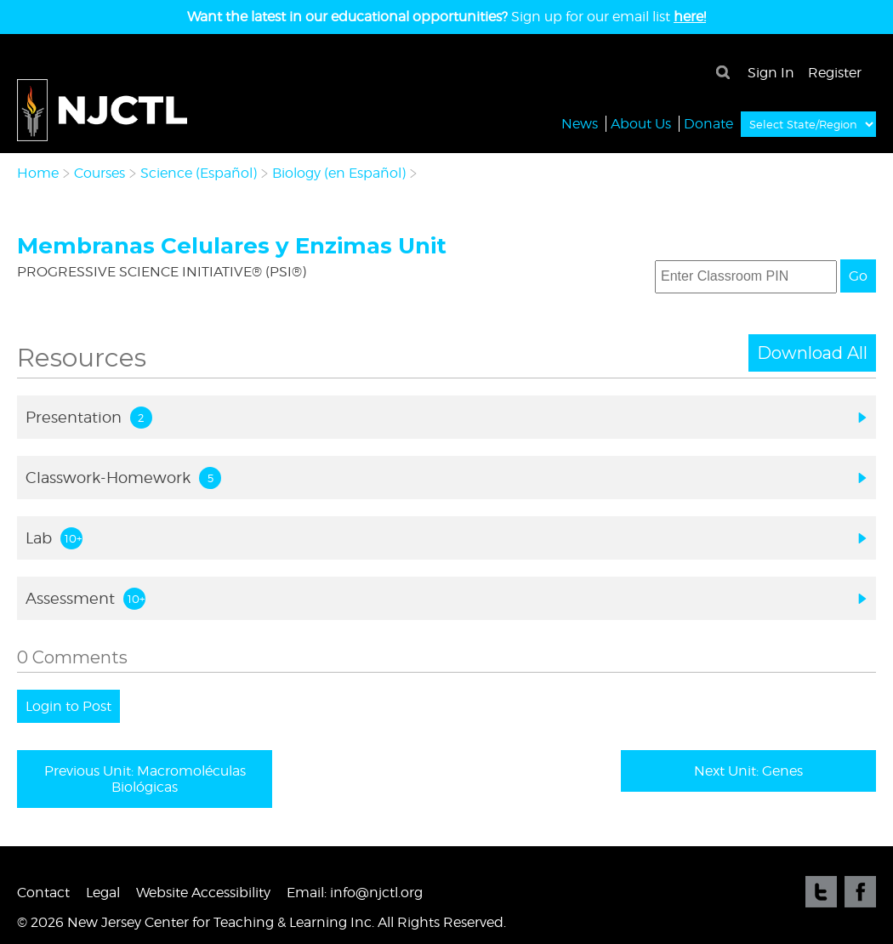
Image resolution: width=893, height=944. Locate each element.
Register (835, 73)
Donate (708, 123)
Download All (812, 353)
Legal (103, 892)
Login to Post (68, 706)
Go (858, 276)
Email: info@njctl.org (355, 892)
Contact (43, 892)
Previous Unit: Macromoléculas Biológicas (145, 779)
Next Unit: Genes (748, 771)
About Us (641, 123)
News (579, 123)
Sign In (771, 73)
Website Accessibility (203, 892)
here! (690, 17)
